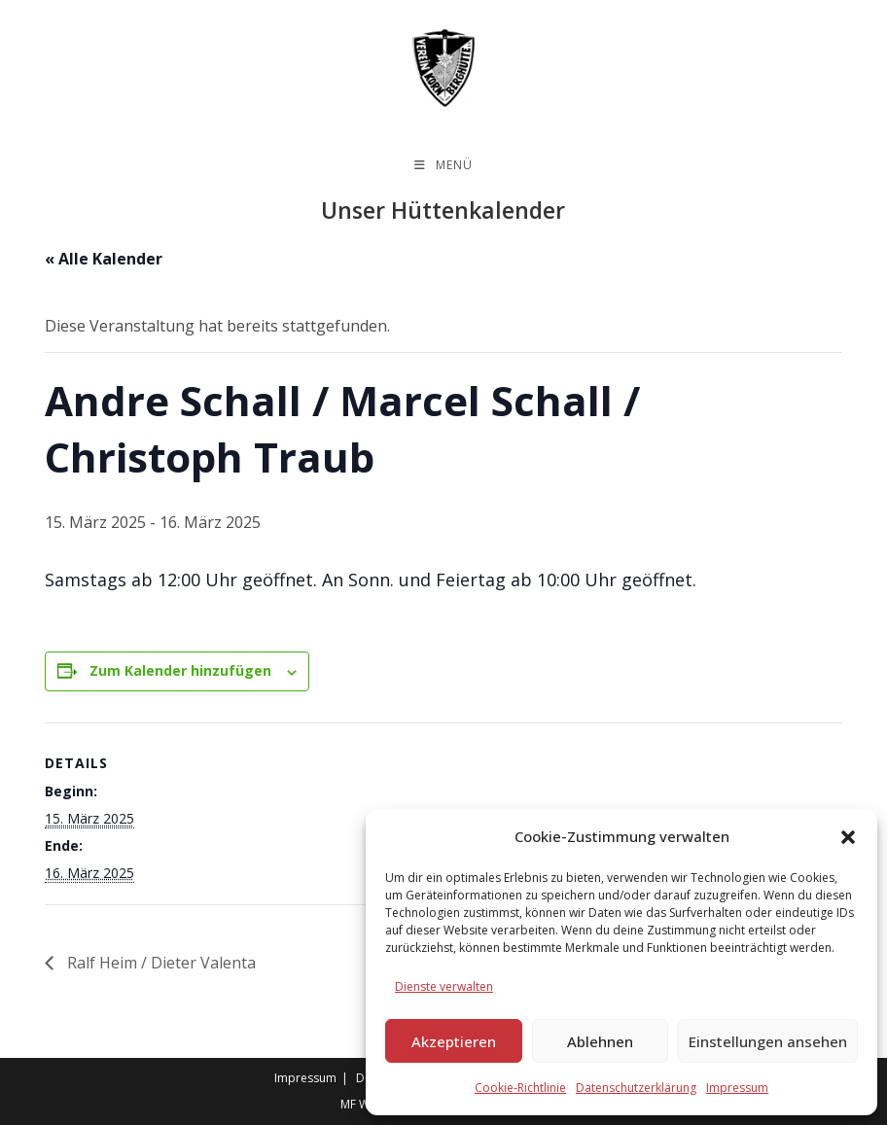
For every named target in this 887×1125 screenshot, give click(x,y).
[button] (848, 837)
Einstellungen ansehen (768, 1041)
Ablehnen (600, 1041)
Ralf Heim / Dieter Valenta (159, 962)
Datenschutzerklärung (636, 1087)
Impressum (737, 1087)
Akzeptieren (453, 1041)
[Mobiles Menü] (443, 165)
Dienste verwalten (444, 986)
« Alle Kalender (103, 258)
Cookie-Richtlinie (520, 1087)
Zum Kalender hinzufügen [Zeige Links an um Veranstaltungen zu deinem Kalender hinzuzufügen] (180, 670)
